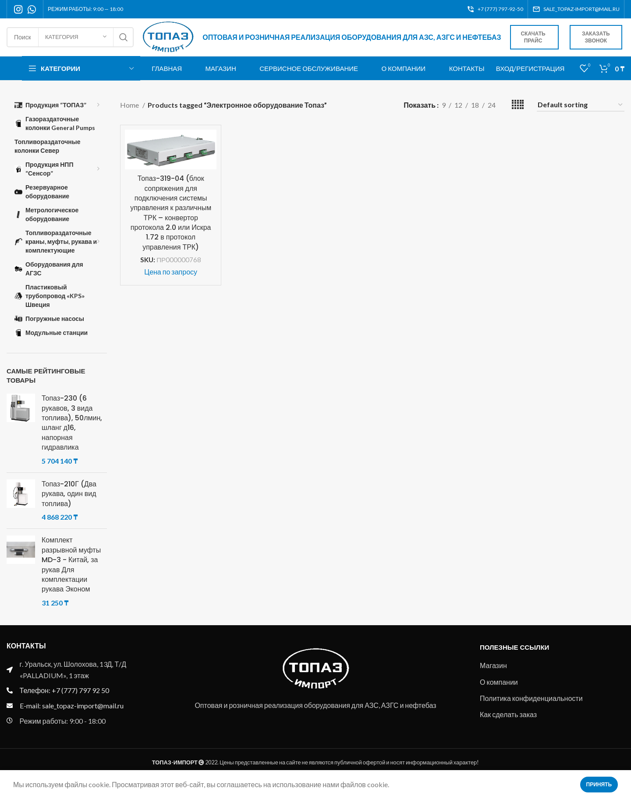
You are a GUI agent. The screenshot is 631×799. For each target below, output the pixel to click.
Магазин (493, 674)
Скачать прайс (542, 42)
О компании (499, 690)
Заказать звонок (599, 42)
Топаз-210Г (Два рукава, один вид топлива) (69, 503)
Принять (599, 784)
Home (130, 114)
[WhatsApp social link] (32, 9)
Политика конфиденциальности (531, 707)
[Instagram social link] (18, 9)
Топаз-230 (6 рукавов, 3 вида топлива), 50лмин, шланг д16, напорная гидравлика (72, 432)
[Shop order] (580, 114)
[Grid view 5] (518, 114)
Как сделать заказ (508, 723)
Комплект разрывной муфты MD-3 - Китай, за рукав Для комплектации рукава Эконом (71, 574)
